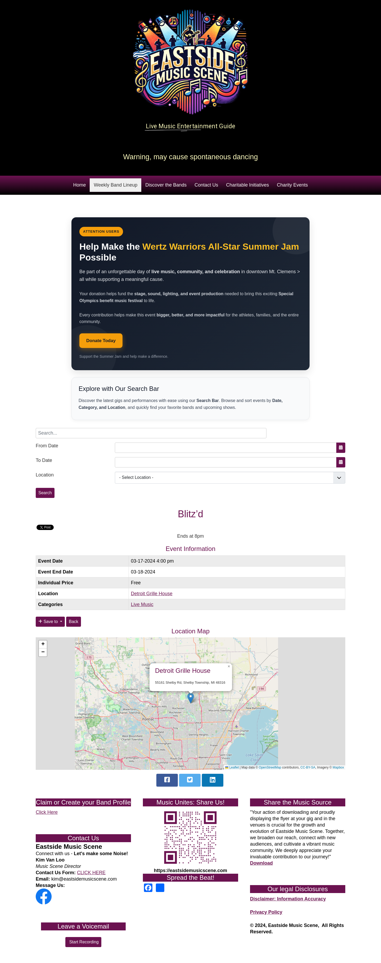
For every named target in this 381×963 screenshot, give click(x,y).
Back (73, 621)
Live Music (142, 604)
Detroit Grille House (152, 593)
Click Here (47, 812)
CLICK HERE (91, 872)
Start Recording (83, 942)
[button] (190, 698)
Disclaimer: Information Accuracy (288, 899)
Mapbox (338, 767)
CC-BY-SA (308, 767)
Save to (48, 621)
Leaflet (232, 767)
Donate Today (101, 340)
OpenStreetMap (270, 767)
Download (261, 863)
